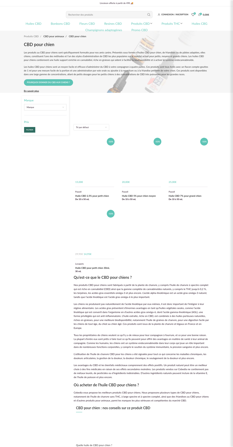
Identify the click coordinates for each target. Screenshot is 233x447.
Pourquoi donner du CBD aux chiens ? (48, 82)
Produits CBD (31, 36)
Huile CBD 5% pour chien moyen (139, 195)
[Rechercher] (109, 14)
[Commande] (91, 127)
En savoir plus (31, 90)
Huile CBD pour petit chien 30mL (92, 267)
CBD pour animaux (54, 36)
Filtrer (29, 130)
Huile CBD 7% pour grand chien (185, 195)
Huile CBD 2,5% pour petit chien (92, 195)
